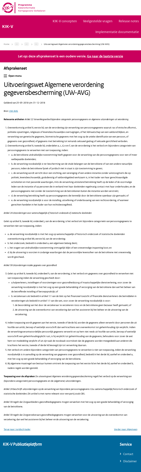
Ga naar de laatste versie (105, 56)
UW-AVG (13, 111)
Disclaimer (130, 461)
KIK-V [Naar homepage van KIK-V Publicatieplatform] (7, 26)
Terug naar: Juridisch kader (17, 429)
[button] (5, 76)
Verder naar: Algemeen (125, 429)
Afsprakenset (15, 68)
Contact (128, 454)
